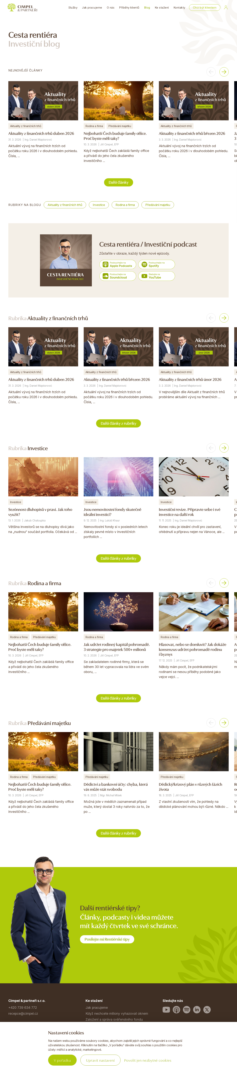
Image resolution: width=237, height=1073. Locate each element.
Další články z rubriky (118, 423)
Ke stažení (162, 7)
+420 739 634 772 (22, 1007)
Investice (99, 205)
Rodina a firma (125, 205)
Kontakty (179, 7)
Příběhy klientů (129, 7)
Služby (72, 7)
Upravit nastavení (100, 1060)
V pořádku (62, 1060)
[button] (211, 72)
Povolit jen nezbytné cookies (147, 1060)
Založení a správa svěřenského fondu (114, 1019)
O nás (111, 7)
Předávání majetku (157, 205)
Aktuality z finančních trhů (65, 205)
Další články (118, 182)
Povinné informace (22, 1056)
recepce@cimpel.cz (23, 1013)
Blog (147, 7)
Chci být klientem (205, 7)
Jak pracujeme (92, 7)
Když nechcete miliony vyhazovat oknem (117, 1013)
